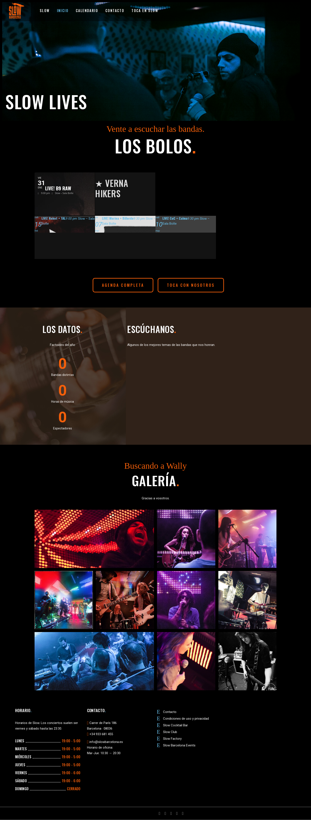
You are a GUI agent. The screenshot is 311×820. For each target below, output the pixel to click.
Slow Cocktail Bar (175, 725)
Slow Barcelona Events (179, 745)
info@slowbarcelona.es (106, 742)
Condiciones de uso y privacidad (186, 719)
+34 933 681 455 (101, 734)
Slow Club (170, 732)
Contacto (169, 712)
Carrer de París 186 (103, 723)
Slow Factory (172, 739)
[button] (123, 285)
